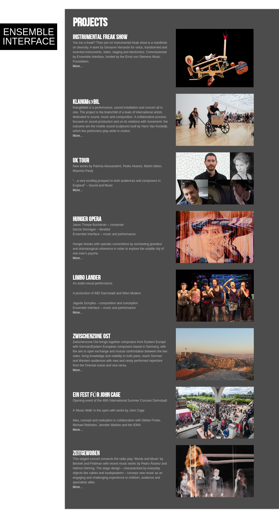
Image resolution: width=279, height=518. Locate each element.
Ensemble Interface (29, 37)
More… (78, 66)
